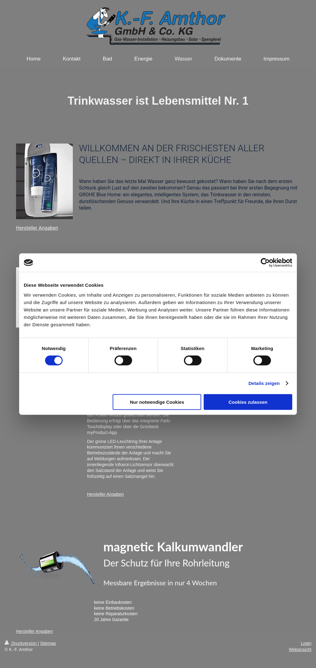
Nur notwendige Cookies (157, 401)
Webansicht (300, 649)
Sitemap (48, 643)
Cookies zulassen (248, 401)
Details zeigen (264, 383)
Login (306, 643)
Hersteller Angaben (37, 228)
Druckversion (21, 643)
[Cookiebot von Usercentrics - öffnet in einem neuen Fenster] (265, 262)
